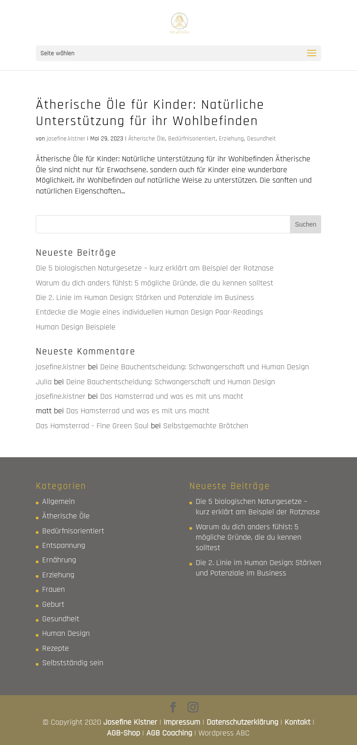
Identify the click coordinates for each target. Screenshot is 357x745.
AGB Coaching (169, 733)
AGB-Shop (123, 733)
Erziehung (231, 139)
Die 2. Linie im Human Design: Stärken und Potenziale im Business (145, 297)
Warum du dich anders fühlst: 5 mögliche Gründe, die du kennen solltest (154, 283)
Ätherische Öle (146, 139)
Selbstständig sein (72, 663)
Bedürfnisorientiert (192, 139)
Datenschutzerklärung (242, 722)
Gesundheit (261, 139)
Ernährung (59, 560)
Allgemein (58, 501)
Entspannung (63, 545)
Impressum (182, 722)
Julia (44, 382)
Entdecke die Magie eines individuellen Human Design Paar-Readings (149, 312)
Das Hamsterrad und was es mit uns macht (171, 396)
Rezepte (55, 648)
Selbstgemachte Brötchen (205, 426)
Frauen (53, 589)
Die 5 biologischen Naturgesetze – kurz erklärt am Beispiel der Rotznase (155, 268)
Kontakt (297, 722)
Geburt (53, 604)
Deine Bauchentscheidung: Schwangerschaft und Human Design (204, 367)
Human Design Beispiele (76, 327)
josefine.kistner (66, 139)
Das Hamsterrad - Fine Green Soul (92, 426)
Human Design (66, 633)
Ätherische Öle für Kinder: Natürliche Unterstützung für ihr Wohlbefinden (150, 113)
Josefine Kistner (130, 722)
